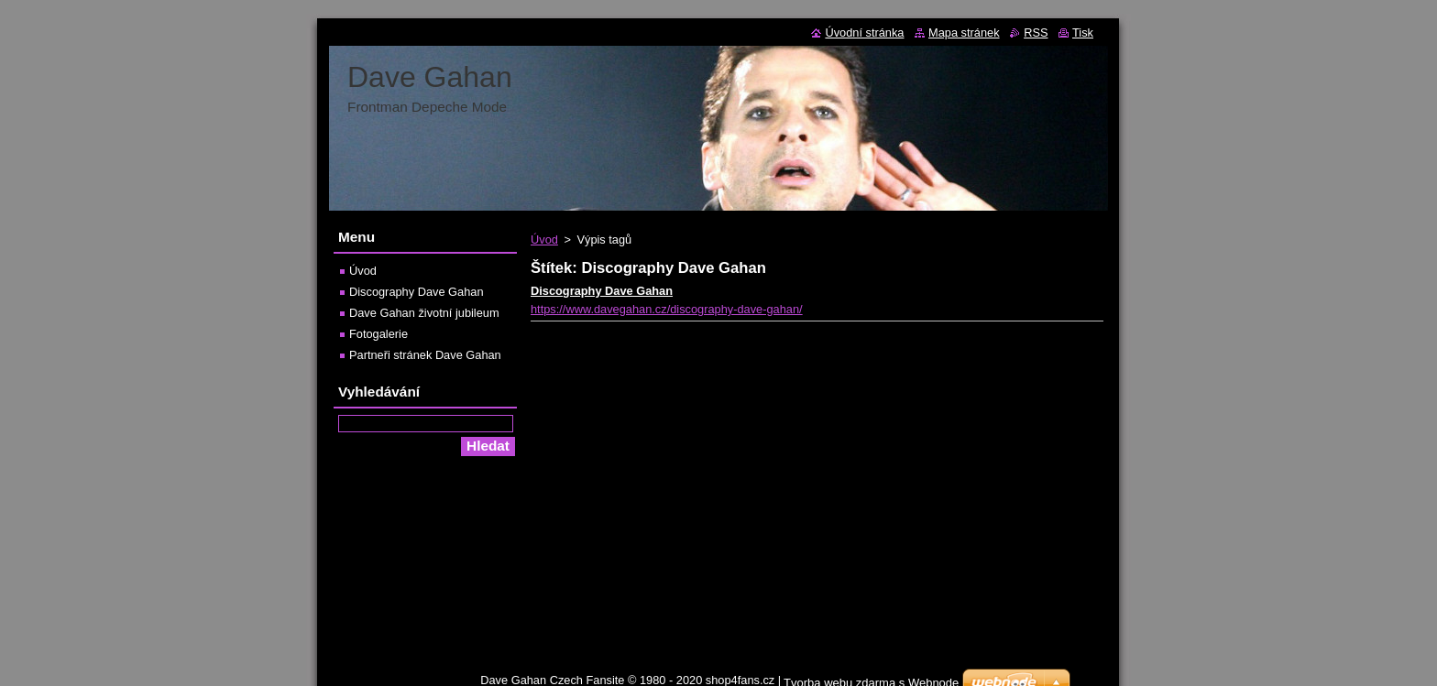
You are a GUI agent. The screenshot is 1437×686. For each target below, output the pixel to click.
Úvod (544, 239)
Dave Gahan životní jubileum (424, 313)
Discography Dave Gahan (602, 291)
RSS (1036, 32)
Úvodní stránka (864, 32)
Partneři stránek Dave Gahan (425, 355)
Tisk (1082, 32)
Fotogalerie (378, 334)
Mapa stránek (964, 32)
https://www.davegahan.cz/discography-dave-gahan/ (667, 309)
